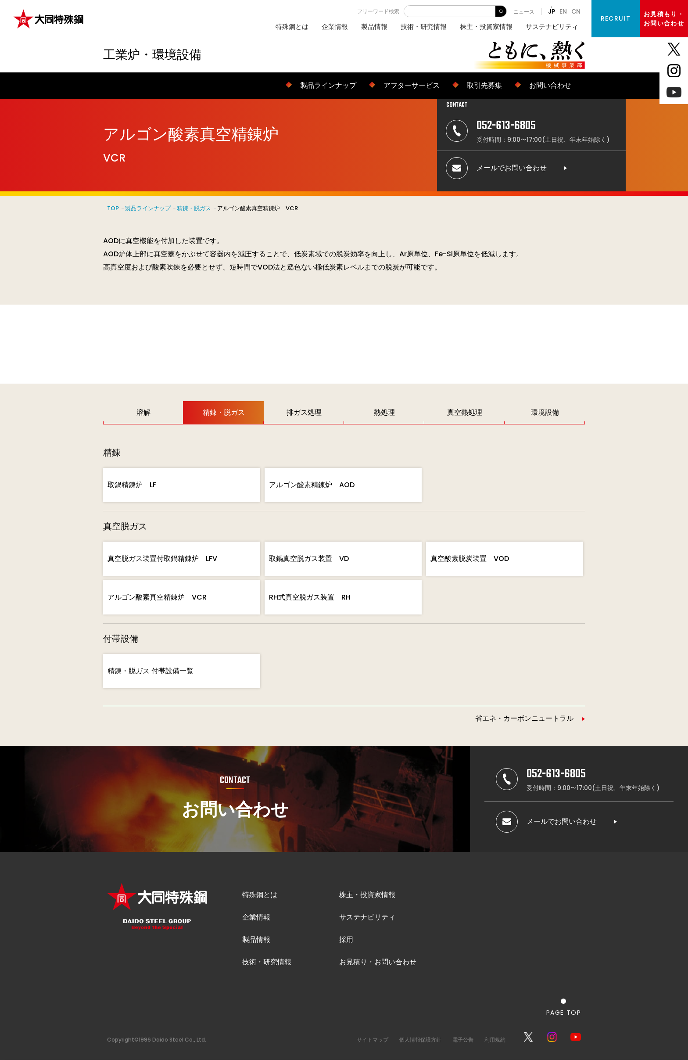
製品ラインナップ (148, 208)
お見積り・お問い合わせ (377, 962)
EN (563, 11)
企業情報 (335, 26)
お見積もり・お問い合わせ (664, 19)
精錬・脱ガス (194, 208)
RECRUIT (616, 18)
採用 (346, 939)
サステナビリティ (552, 26)
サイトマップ (372, 1039)
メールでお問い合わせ (512, 168)
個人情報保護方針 (420, 1039)
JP (551, 11)
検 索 (500, 11)
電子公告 (462, 1039)
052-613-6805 (506, 125)
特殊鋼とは (292, 26)
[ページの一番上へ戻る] (563, 1007)
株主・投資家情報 (486, 26)
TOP (113, 208)
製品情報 (374, 26)
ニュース (523, 11)
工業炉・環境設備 (152, 54)
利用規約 (494, 1039)
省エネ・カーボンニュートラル (524, 718)
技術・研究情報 (424, 26)
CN (575, 11)
